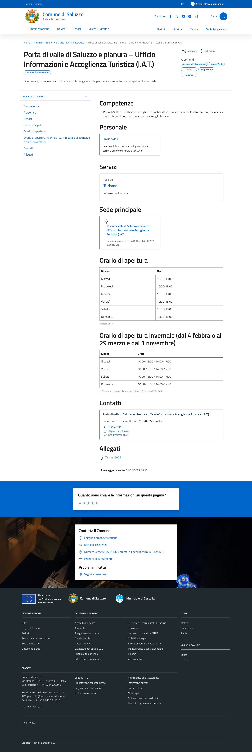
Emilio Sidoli (110, 139)
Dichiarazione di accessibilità (143, 698)
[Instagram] (195, 16)
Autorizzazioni (82, 643)
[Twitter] (175, 16)
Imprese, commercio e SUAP (143, 633)
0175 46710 (112, 427)
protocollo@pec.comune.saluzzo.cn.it (47, 696)
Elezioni (161, 29)
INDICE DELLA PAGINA (55, 96)
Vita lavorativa (135, 659)
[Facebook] (169, 16)
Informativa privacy (138, 683)
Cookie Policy (135, 688)
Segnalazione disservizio (88, 688)
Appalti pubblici (83, 638)
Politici (25, 633)
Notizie (184, 623)
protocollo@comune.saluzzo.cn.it (46, 692)
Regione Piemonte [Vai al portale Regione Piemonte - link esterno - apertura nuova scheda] (33, 3)
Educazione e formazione (88, 659)
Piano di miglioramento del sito (144, 703)
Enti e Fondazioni (31, 643)
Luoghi (184, 655)
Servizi (77, 29)
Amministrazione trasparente (143, 678)
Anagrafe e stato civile (87, 633)
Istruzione (177, 29)
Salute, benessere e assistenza (144, 643)
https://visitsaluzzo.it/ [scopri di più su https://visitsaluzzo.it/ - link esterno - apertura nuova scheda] (116, 431)
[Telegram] (188, 16)
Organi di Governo (31, 628)
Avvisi (184, 633)
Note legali (134, 693)
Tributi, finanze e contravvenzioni (145, 649)
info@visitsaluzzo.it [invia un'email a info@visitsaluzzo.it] (116, 435)
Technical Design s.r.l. (44, 743)
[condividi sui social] (189, 50)
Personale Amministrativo (36, 638)
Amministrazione (39, 29)
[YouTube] (182, 16)
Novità (61, 29)
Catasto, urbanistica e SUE (89, 649)
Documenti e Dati (31, 649)
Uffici (24, 623)
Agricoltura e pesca (85, 623)
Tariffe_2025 (113, 457)
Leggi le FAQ (81, 678)
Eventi (184, 660)
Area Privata (28, 722)
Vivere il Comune (99, 29)
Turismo (194, 29)
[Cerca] (223, 16)
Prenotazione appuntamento (90, 683)
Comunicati (187, 628)
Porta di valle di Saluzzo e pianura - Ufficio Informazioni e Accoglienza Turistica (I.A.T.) (129, 230)
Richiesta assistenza (86, 693)
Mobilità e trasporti (138, 638)
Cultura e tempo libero (87, 654)
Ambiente (80, 628)
